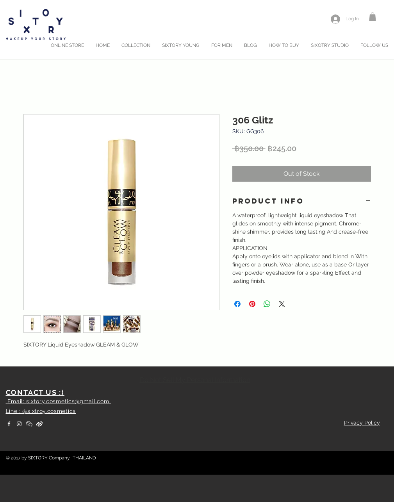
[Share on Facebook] (237, 304)
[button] (372, 17)
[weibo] (39, 424)
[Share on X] (282, 304)
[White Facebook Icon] (9, 424)
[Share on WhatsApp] (267, 304)
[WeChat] (29, 424)
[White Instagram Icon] (19, 424)
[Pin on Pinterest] (252, 304)
